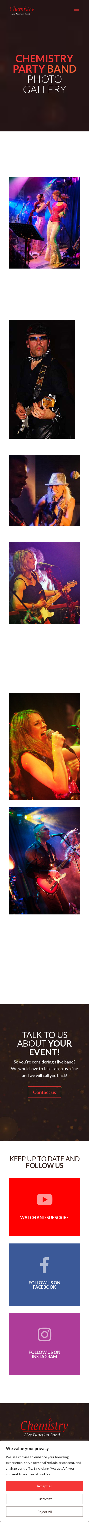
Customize (44, 1499)
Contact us (44, 1092)
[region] (44, 1481)
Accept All (44, 1486)
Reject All (44, 1512)
